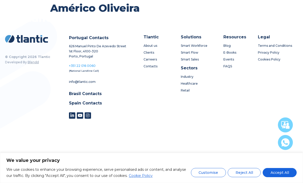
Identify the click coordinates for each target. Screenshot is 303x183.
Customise (207, 172)
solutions (133, 17)
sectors (160, 17)
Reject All (244, 172)
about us (105, 17)
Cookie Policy (141, 175)
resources (185, 18)
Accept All (279, 172)
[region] (151, 168)
